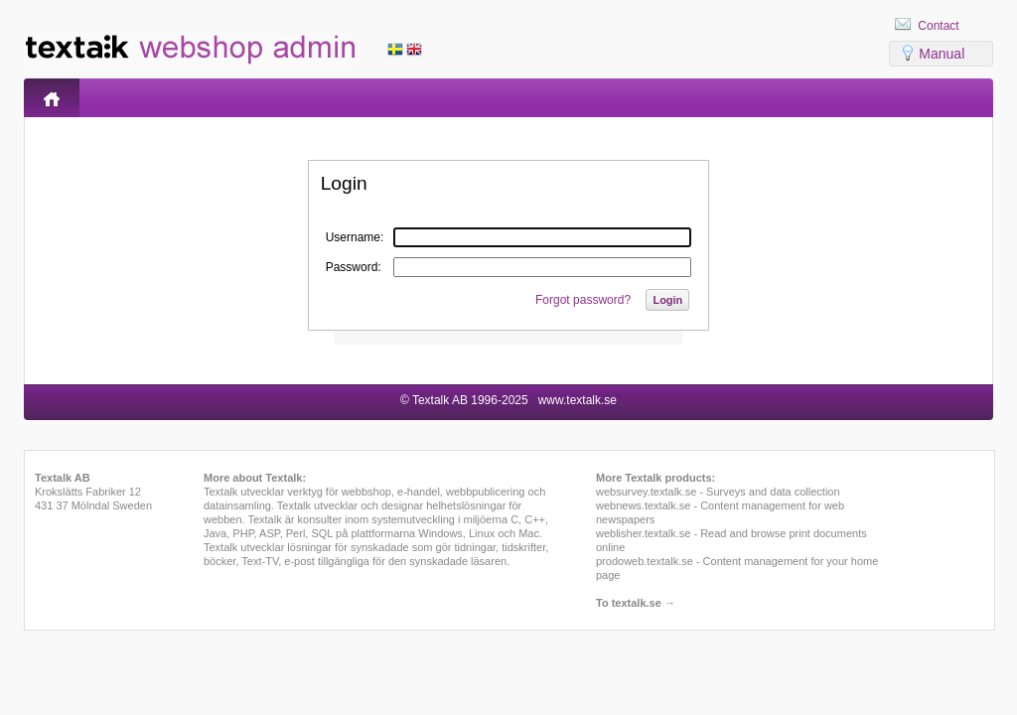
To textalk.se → (635, 603)
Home (51, 97)
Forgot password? (583, 300)
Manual (941, 54)
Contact (938, 26)
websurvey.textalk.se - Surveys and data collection (718, 492)
